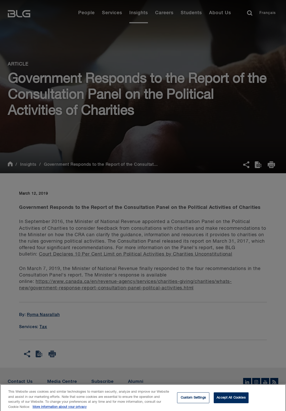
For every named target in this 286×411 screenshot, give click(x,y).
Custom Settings (193, 399)
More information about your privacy (60, 408)
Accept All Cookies (231, 399)
